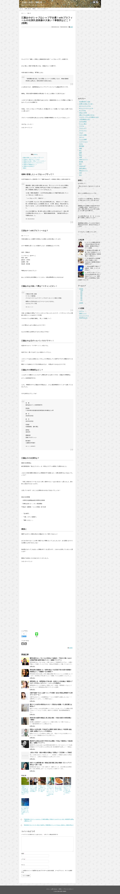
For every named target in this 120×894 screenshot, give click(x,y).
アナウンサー (83, 128)
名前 (23, 853)
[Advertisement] (47, 44)
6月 (81, 292)
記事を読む (32, 666)
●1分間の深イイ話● (84, 101)
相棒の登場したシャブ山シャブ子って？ (33, 157)
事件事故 (81, 146)
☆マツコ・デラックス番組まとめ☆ (89, 117)
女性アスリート (83, 159)
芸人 (80, 175)
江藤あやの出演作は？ (28, 166)
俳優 (80, 148)
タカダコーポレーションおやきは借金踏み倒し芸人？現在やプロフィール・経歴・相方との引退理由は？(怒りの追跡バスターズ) (89, 276)
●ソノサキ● (82, 110)
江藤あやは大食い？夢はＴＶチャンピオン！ (34, 161)
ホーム (21, 8)
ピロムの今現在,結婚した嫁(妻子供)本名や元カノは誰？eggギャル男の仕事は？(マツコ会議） (25, 810)
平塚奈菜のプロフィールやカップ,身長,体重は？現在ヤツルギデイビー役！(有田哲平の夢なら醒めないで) (47, 820)
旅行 (80, 164)
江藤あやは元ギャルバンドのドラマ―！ (33, 162)
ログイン (81, 311)
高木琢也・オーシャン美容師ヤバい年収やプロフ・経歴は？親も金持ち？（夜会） (42, 788)
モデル (81, 144)
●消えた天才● (83, 112)
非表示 (35, 154)
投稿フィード (83, 313)
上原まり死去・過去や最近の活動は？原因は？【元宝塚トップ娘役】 (51, 752)
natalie (71, 647)
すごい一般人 (83, 124)
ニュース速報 (83, 139)
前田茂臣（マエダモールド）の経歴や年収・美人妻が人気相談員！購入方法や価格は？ (33, 788)
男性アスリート (83, 170)
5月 (81, 293)
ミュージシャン (83, 141)
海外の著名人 (83, 168)
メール (23, 859)
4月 (81, 295)
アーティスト (83, 130)
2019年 (81, 288)
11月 (81, 290)
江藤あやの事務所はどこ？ (29, 164)
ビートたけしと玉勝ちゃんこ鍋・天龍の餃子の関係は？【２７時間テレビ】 (58, 788)
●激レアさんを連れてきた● (86, 115)
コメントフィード (84, 315)
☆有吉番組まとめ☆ (84, 119)
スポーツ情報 (83, 135)
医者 (80, 155)
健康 (80, 152)
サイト (23, 864)
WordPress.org (83, 317)
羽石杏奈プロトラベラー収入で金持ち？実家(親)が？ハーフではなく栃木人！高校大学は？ (47, 825)
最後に (24, 168)
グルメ (81, 132)
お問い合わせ (28, 8)
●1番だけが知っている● (85, 103)
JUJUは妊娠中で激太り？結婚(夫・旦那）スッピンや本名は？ (93, 268)
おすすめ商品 (83, 121)
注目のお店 (82, 166)
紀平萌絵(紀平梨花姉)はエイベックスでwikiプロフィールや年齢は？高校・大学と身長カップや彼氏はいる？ (67, 790)
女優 (71, 27)
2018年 (81, 303)
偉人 (80, 150)
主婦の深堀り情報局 (31, 2)
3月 (81, 297)
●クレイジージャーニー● (86, 108)
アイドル (81, 126)
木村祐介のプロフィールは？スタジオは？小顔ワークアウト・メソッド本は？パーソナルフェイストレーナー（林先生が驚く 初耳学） (50, 790)
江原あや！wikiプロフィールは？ (31, 159)
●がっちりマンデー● (84, 106)
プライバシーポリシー (42, 8)
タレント (81, 137)
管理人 (34, 8)
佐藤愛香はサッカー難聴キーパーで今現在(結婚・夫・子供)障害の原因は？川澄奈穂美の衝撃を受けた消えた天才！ (25, 790)
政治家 (81, 161)
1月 (81, 300)
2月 (81, 298)
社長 (80, 172)
